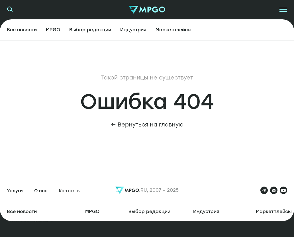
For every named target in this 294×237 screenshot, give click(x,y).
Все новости (22, 29)
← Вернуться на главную (147, 124)
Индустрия (133, 29)
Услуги (15, 190)
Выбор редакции (90, 29)
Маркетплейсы (173, 29)
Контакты (70, 190)
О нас (41, 190)
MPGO (53, 29)
